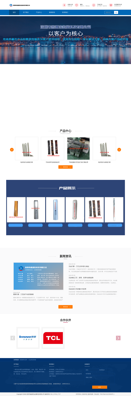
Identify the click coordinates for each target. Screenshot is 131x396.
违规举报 (84, 394)
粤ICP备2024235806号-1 (107, 394)
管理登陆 (78, 394)
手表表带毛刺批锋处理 (52, 162)
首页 (14, 12)
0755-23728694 (59, 369)
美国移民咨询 (23, 359)
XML (51, 394)
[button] (63, 62)
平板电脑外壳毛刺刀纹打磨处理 (78, 162)
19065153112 (59, 371)
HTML (55, 394)
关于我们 (26, 12)
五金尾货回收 (32, 359)
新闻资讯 (52, 12)
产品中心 (39, 12)
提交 (99, 387)
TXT (59, 394)
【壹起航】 (97, 394)
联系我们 (65, 12)
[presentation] (12, 149)
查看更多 (65, 167)
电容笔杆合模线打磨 (26, 162)
